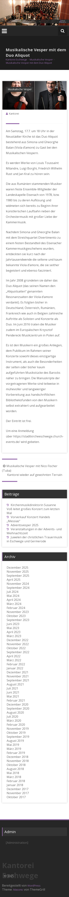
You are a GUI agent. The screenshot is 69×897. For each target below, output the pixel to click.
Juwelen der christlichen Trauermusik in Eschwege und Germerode (34, 539)
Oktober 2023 (16, 616)
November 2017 (18, 793)
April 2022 (13, 656)
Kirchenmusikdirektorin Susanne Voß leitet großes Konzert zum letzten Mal (33, 509)
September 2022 (18, 652)
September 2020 (18, 708)
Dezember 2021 (17, 672)
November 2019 (18, 729)
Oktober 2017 (16, 797)
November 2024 (18, 584)
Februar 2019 (16, 753)
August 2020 (15, 712)
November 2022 (18, 644)
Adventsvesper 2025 (24, 525)
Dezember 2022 (17, 640)
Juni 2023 (13, 624)
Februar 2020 (16, 725)
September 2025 (18, 576)
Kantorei (14, 113)
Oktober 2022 (16, 648)
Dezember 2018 (17, 757)
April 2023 (13, 632)
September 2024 (18, 588)
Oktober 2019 (16, 733)
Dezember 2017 (17, 789)
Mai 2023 (13, 628)
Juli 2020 (12, 717)
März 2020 (14, 721)
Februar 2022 (16, 664)
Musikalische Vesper (20, 89)
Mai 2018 (13, 773)
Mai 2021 (13, 696)
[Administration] (17, 843)
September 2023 (18, 620)
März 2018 (14, 777)
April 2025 (13, 580)
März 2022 (14, 660)
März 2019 (14, 749)
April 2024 (13, 600)
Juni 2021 (13, 692)
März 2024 (14, 604)
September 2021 (18, 680)
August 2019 (15, 741)
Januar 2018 (15, 785)
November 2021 (18, 676)
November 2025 (18, 572)
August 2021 (15, 684)
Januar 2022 (15, 668)
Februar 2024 (16, 608)
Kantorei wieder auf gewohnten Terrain (37, 475)
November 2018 (18, 761)
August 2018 (15, 769)
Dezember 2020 (17, 704)
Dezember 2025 (17, 568)
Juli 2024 (12, 592)
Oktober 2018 (16, 765)
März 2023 (14, 636)
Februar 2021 (16, 700)
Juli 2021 (12, 688)
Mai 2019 (13, 745)
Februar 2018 (16, 781)
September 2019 (18, 737)
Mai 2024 (13, 596)
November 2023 (18, 612)
